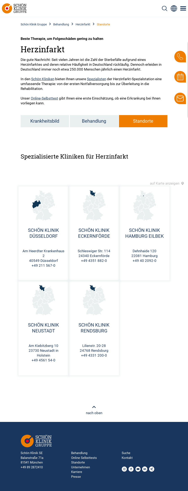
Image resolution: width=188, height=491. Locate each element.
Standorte (143, 121)
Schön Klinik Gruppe (34, 24)
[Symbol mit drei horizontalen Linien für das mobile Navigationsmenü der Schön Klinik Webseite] (183, 8)
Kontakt (127, 458)
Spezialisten (96, 79)
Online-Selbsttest (44, 98)
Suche (126, 453)
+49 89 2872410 (32, 467)
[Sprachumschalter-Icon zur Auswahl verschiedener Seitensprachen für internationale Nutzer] (174, 8)
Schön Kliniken (42, 79)
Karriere (76, 472)
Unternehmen (80, 467)
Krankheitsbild (44, 121)
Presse (76, 477)
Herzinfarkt (83, 24)
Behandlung (61, 24)
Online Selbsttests (84, 458)
